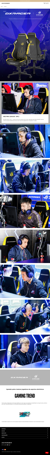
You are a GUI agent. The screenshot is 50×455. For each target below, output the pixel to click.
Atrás (4, 11)
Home (2, 6)
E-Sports (5, 6)
